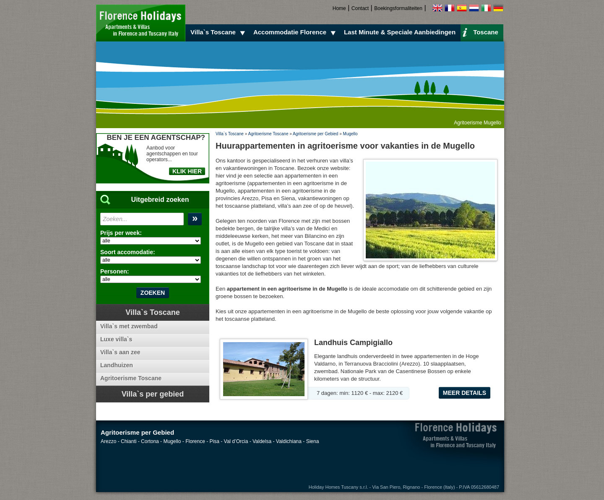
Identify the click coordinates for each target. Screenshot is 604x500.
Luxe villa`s (116, 339)
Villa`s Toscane (218, 32)
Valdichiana (289, 441)
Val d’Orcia (236, 441)
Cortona (150, 441)
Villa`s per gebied (153, 394)
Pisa (214, 441)
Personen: (114, 271)
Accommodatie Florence (295, 32)
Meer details (464, 392)
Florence (195, 441)
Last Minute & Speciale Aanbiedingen (400, 32)
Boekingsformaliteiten (398, 8)
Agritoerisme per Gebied (315, 133)
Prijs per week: (121, 232)
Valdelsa (262, 441)
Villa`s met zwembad (129, 326)
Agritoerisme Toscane (268, 133)
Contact (360, 8)
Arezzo (108, 441)
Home (339, 8)
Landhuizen (116, 365)
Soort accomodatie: (127, 252)
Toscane (480, 31)
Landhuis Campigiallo (353, 342)
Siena (312, 441)
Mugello (350, 133)
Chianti (128, 441)
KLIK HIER (187, 171)
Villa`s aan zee (120, 352)
